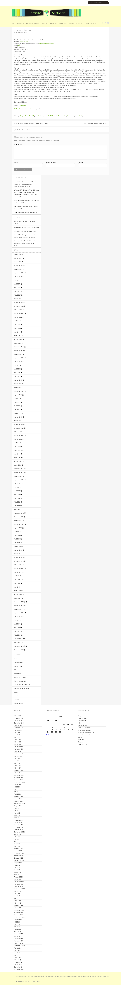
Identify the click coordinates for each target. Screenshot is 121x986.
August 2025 (18, 276)
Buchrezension (18, 662)
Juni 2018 (17, 579)
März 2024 (17, 336)
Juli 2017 (16, 620)
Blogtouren (45, 23)
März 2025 (17, 295)
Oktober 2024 (18, 310)
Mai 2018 (17, 583)
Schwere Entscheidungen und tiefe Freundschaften (31, 123)
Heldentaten (62, 116)
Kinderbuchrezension (20, 681)
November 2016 (19, 650)
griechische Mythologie (50, 116)
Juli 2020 (16, 487)
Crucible (31, 116)
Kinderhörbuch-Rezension (22, 685)
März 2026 (17, 254)
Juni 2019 (17, 535)
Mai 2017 (17, 627)
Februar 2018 (18, 594)
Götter (40, 116)
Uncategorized (18, 703)
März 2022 (17, 413)
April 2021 (17, 454)
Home (13, 23)
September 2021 (19, 435)
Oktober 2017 (18, 609)
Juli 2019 (16, 531)
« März (48, 734)
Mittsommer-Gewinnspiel (29, 212)
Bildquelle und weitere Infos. (23, 109)
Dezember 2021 (19, 424)
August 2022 (18, 395)
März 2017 (17, 635)
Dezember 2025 (19, 265)
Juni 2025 (17, 284)
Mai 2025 (17, 287)
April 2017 (17, 631)
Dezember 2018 (19, 557)
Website (81, 162)
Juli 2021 (16, 443)
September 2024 (19, 313)
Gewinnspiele (53, 23)
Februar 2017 (18, 639)
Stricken (16, 699)
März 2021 (17, 457)
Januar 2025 (17, 299)
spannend (86, 116)
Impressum (79, 23)
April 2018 (17, 587)
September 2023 (19, 358)
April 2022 (17, 409)
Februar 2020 (18, 506)
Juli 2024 (16, 321)
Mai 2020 (17, 494)
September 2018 (19, 568)
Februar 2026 (18, 258)
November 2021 (19, 428)
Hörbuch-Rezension (20, 677)
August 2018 (18, 572)
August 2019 (18, 528)
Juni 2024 (17, 324)
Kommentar (18, 144)
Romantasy (70, 116)
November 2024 (19, 306)
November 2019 (19, 517)
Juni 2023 (17, 369)
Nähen (16, 692)
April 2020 (17, 498)
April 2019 (17, 542)
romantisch (78, 116)
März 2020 (17, 502)
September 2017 (19, 613)
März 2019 (17, 546)
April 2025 (17, 291)
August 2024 (18, 317)
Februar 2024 (18, 339)
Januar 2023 (17, 384)
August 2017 (18, 616)
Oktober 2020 (18, 476)
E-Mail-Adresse (51, 162)
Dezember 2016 (19, 646)
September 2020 (19, 480)
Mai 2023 (17, 372)
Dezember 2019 (19, 513)
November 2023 (19, 350)
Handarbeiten (63, 23)
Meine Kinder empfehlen (33, 23)
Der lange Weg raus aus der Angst (95, 123)
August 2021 (18, 439)
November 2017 (19, 605)
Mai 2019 (17, 539)
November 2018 (19, 561)
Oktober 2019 (18, 520)
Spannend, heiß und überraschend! (25, 231)
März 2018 (17, 591)
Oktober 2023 (18, 354)
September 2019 (19, 524)
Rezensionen (20, 23)
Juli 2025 (16, 280)
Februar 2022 (18, 417)
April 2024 (17, 332)
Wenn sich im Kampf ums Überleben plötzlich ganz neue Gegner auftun (25, 236)
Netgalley (23, 105)
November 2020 (19, 472)
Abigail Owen (24, 42)
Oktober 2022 (18, 387)
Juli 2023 (16, 365)
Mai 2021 (17, 450)
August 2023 (18, 361)
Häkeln (16, 670)
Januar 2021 (17, 465)
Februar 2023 (18, 380)
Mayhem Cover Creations (47, 44)
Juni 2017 (17, 624)
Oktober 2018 (18, 565)
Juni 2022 (17, 402)
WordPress (36, 981)
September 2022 (19, 391)
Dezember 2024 (19, 302)
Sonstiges (71, 23)
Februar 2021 (18, 461)
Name (16, 162)
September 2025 (19, 273)
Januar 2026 (17, 262)
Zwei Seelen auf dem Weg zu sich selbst (26, 227)
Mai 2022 (17, 406)
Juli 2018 (16, 576)
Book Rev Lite (20, 981)
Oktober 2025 (18, 269)
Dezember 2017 (19, 602)
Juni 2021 (17, 446)
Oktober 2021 (18, 432)
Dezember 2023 (19, 347)
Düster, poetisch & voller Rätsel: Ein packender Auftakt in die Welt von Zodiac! (25, 243)
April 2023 (17, 376)
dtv (19, 45)
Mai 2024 (17, 328)
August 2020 (18, 483)
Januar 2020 (17, 509)
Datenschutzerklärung (90, 23)
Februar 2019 (18, 550)
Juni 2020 (17, 491)
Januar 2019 (17, 554)
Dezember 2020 (19, 469)
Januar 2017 (17, 642)
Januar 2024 (17, 343)
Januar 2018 (17, 598)
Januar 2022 (17, 421)
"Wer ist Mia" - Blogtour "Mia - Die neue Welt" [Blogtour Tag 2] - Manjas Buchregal (26, 192)
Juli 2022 (16, 398)
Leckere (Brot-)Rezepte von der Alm (23, 185)
